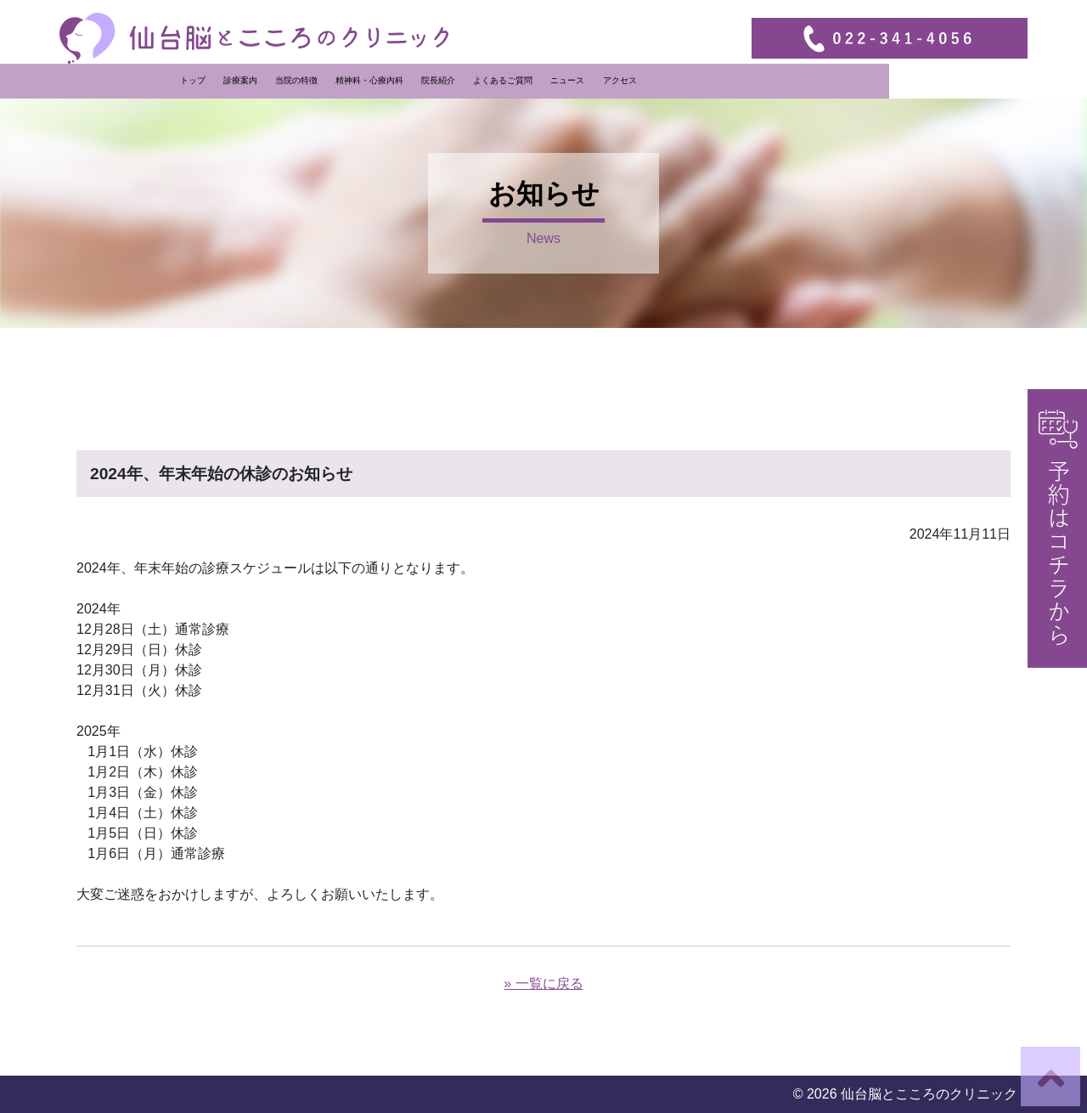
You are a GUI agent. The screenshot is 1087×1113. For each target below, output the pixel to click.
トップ (334, 80)
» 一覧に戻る (543, 983)
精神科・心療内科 (511, 80)
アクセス (761, 80)
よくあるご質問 (644, 80)
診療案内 (382, 80)
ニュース (709, 80)
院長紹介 (580, 80)
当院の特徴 (438, 80)
